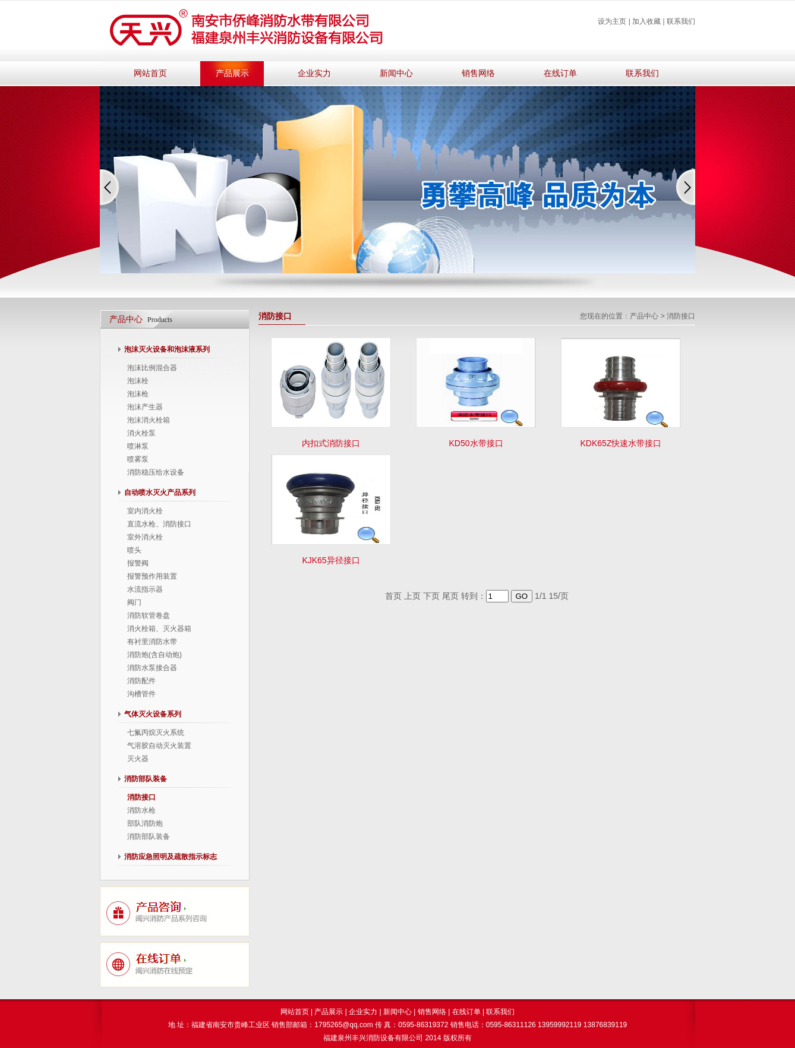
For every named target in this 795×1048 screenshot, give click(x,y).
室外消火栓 (145, 537)
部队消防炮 (145, 823)
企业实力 (314, 73)
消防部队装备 (145, 779)
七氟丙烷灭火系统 (155, 732)
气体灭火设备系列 (152, 714)
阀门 (134, 602)
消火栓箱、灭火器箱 (159, 628)
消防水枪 (141, 810)
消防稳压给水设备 (155, 472)
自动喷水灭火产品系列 (159, 492)
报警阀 (138, 563)
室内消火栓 (145, 511)
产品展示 (232, 73)
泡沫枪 (138, 394)
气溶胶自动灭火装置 (159, 745)
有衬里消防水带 (152, 641)
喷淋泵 (138, 446)
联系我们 (681, 21)
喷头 (134, 550)
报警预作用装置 (152, 576)
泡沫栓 (138, 381)
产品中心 (644, 316)
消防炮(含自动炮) (154, 655)
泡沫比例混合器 (152, 368)
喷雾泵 (138, 459)
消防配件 (141, 681)
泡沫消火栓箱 (148, 420)
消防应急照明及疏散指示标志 (170, 857)
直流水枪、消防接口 (159, 524)
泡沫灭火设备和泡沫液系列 (167, 349)
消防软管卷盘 (148, 615)
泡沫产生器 (145, 407)
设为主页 (612, 21)
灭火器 (138, 759)
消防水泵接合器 (152, 668)
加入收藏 (646, 21)
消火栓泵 (141, 433)
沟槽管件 (141, 694)
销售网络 (478, 73)
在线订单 (560, 73)
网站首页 (150, 73)
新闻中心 (396, 73)
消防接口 (141, 797)
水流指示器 (145, 589)
